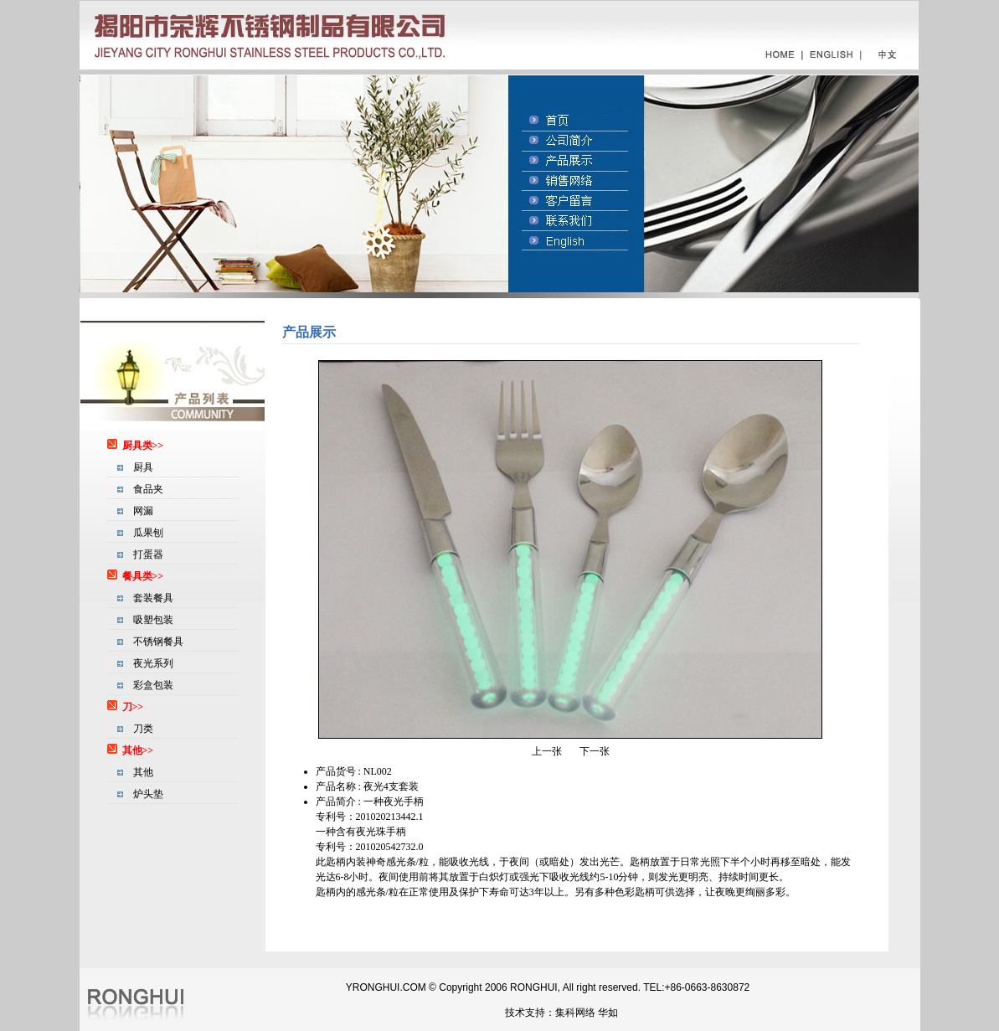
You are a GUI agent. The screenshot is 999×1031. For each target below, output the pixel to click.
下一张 (594, 751)
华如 (608, 1012)
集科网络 (575, 1012)
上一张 (547, 751)
